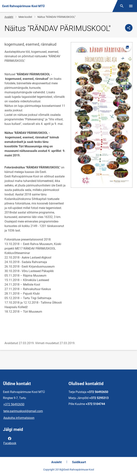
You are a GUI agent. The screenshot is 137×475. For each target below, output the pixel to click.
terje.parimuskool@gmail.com (23, 411)
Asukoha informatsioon (18, 418)
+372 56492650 (13, 404)
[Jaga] (129, 28)
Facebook (9, 440)
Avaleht (8, 16)
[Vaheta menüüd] (131, 6)
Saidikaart (79, 462)
